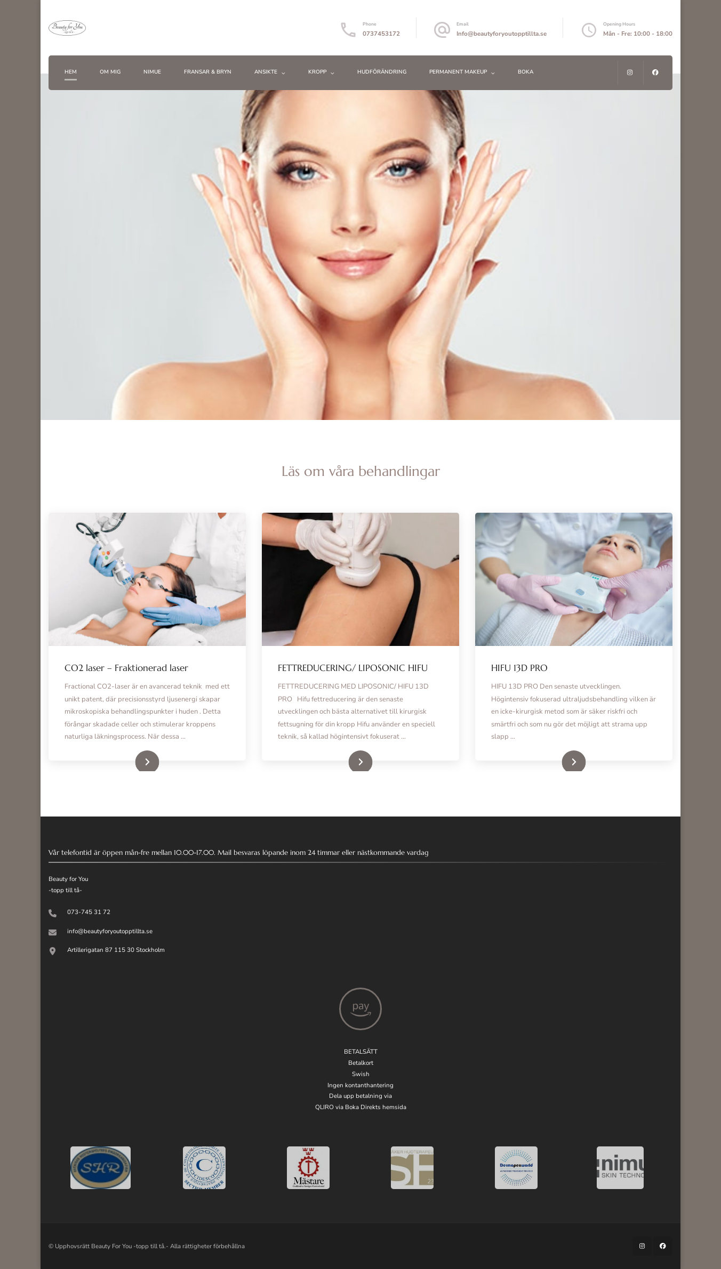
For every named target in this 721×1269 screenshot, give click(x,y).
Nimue (152, 72)
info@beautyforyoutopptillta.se (110, 931)
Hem (71, 72)
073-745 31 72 (88, 912)
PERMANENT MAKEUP (458, 72)
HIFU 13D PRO (519, 668)
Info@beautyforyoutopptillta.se (501, 33)
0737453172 (381, 33)
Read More (133, 760)
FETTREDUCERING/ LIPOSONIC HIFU (353, 668)
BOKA (525, 72)
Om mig (110, 72)
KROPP (317, 72)
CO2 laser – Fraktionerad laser (126, 668)
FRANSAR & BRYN (207, 72)
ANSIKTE (265, 72)
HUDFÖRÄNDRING (381, 72)
